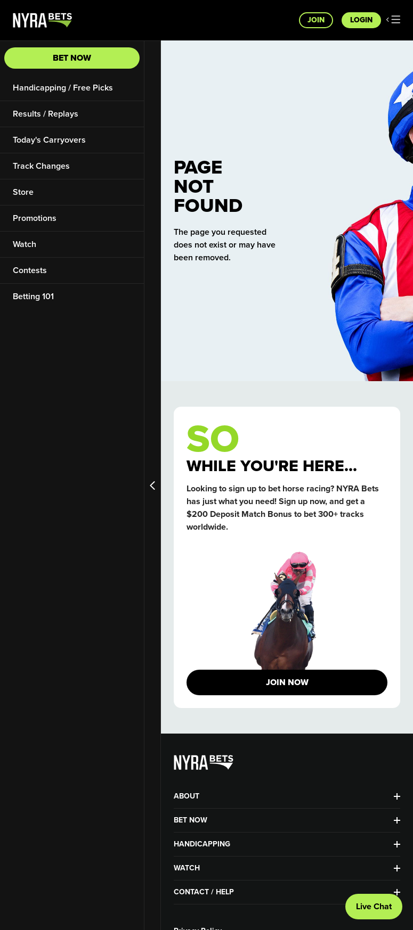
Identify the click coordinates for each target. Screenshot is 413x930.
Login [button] (361, 20)
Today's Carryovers (49, 140)
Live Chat (374, 906)
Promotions (34, 218)
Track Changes (41, 166)
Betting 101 (33, 296)
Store (23, 192)
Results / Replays (45, 114)
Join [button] (316, 20)
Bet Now (72, 58)
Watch (24, 244)
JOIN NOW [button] (287, 682)
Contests (30, 270)
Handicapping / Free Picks (63, 87)
